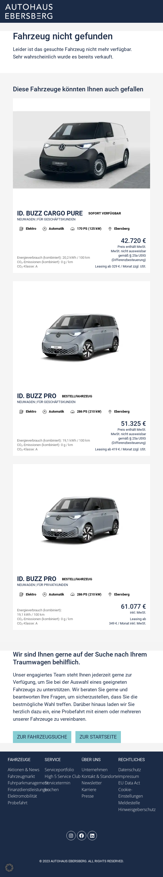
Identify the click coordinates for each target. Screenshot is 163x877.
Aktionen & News (23, 769)
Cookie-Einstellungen (130, 793)
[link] (81, 185)
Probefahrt (17, 803)
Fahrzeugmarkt (21, 776)
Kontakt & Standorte (100, 776)
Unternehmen (94, 769)
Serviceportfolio (59, 769)
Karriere (89, 789)
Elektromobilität (22, 796)
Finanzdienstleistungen (26, 789)
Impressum (128, 776)
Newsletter (92, 783)
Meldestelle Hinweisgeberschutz (136, 806)
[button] (153, 11)
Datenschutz (129, 769)
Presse (88, 796)
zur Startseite (98, 737)
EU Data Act (129, 783)
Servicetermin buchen (57, 786)
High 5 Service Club (63, 776)
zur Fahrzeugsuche (42, 737)
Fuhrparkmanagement (26, 783)
